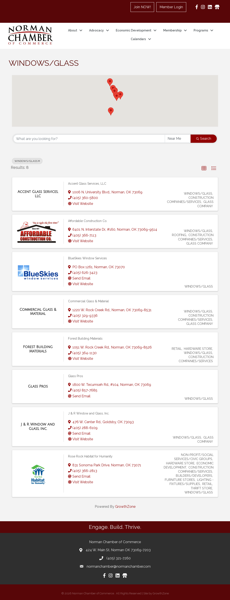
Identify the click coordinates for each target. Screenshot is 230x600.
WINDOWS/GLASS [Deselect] (27, 161)
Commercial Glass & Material (88, 301)
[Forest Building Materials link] (37, 349)
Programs (201, 30)
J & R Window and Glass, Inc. (88, 413)
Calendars (138, 39)
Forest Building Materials (85, 338)
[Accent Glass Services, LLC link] (37, 194)
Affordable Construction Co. (87, 220)
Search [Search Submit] (203, 138)
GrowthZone (125, 507)
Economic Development (133, 30)
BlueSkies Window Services (87, 258)
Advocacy (96, 30)
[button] (110, 82)
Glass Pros (75, 376)
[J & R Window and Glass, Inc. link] (37, 426)
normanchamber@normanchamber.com (119, 566)
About (72, 30)
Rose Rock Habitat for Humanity (90, 456)
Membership (172, 30)
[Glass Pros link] (38, 386)
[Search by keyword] (89, 139)
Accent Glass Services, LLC (87, 183)
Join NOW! (142, 7)
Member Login (171, 7)
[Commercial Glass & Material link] (37, 311)
